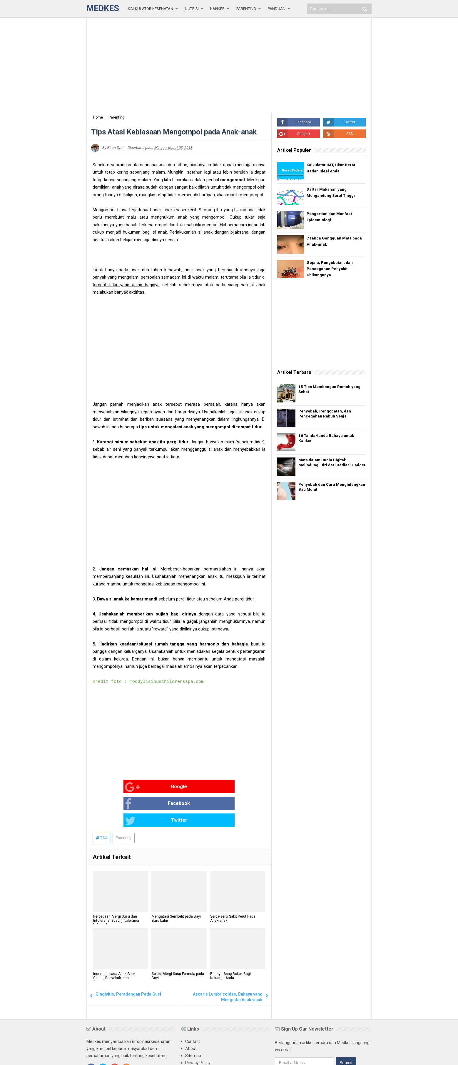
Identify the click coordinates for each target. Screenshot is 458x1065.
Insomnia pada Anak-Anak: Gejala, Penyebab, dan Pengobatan (114, 945)
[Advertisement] (229, 65)
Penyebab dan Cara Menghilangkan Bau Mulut (325, 490)
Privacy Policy (197, 1029)
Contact (192, 1008)
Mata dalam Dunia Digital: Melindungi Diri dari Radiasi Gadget (326, 466)
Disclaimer (195, 1036)
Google (111, 787)
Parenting (123, 805)
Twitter (227, 787)
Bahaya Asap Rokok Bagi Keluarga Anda (230, 943)
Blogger (364, 1055)
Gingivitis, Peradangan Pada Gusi (128, 960)
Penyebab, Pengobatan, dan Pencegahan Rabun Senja (327, 415)
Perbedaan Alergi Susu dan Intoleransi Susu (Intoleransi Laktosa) (115, 888)
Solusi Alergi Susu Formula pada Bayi (177, 943)
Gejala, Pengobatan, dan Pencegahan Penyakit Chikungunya (330, 270)
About (191, 1015)
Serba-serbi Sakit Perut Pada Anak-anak (232, 886)
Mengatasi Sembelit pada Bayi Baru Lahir (175, 886)
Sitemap (193, 1022)
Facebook (171, 787)
